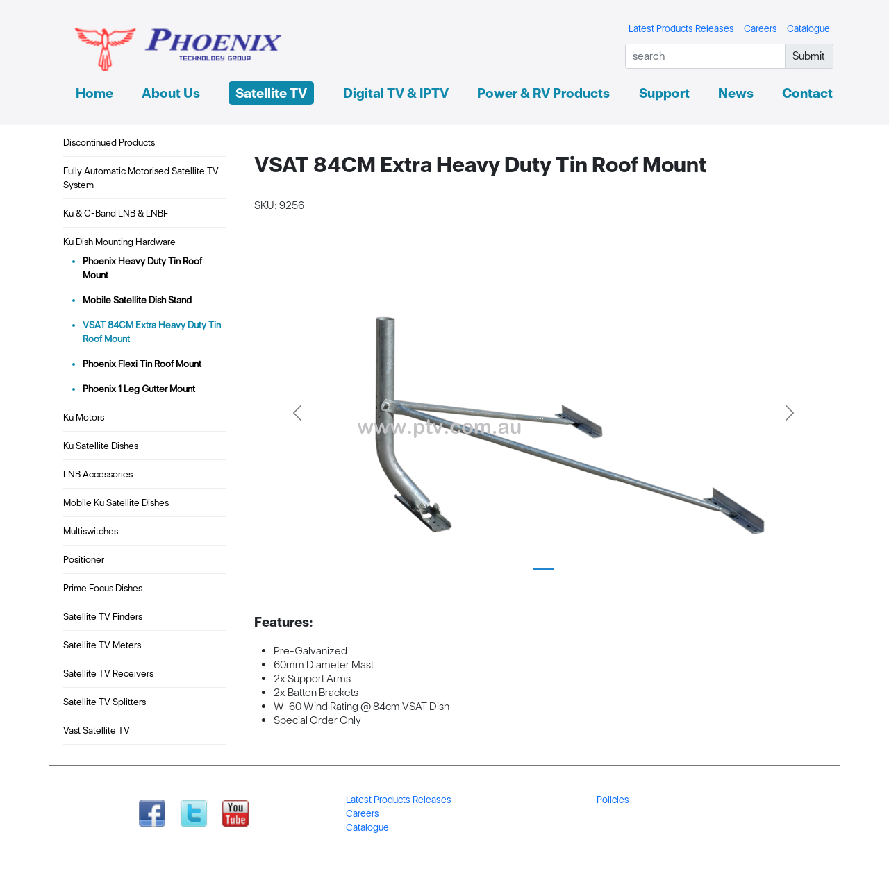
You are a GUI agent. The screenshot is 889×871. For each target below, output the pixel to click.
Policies (613, 799)
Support (664, 93)
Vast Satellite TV (96, 730)
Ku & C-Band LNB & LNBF (115, 213)
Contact (807, 93)
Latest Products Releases (681, 28)
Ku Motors (83, 417)
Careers (760, 28)
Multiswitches (90, 530)
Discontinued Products (109, 142)
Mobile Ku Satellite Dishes (116, 502)
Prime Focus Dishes (102, 587)
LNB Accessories (98, 474)
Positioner (83, 559)
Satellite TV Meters (102, 644)
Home (94, 93)
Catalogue (808, 28)
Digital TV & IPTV (396, 93)
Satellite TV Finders (102, 616)
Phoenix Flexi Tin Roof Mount (142, 363)
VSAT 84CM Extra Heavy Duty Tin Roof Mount (152, 331)
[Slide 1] (543, 569)
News (736, 93)
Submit (808, 55)
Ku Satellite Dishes (100, 445)
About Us (171, 93)
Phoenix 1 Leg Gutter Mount (139, 388)
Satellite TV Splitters (104, 701)
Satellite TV (271, 93)
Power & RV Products (543, 93)
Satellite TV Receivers (108, 673)
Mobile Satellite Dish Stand (137, 299)
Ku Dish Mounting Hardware (119, 241)
